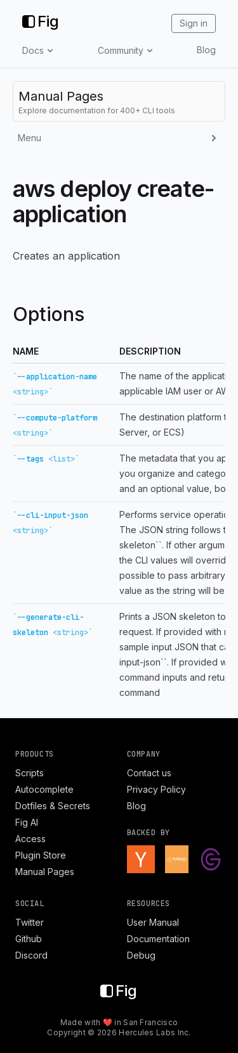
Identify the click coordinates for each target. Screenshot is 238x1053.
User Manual (153, 922)
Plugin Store (40, 855)
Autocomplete (44, 789)
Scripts (29, 772)
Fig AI (26, 822)
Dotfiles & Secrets (52, 805)
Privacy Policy (156, 789)
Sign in (194, 23)
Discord (31, 955)
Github (28, 938)
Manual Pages (44, 871)
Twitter (29, 922)
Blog (206, 49)
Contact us (149, 772)
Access (30, 838)
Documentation (158, 938)
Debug (141, 955)
